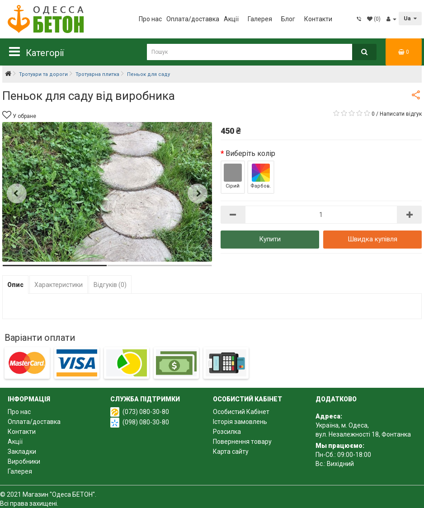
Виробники (24, 461)
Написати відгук (401, 114)
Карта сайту (231, 451)
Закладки (22, 451)
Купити (270, 239)
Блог (288, 19)
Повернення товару (242, 441)
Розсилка (227, 431)
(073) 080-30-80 (145, 411)
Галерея (260, 19)
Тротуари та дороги (43, 74)
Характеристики (58, 284)
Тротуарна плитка (97, 74)
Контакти (318, 19)
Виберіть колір (250, 153)
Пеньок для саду (148, 74)
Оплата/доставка (192, 19)
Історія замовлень (240, 421)
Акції (231, 19)
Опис (15, 284)
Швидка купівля (372, 239)
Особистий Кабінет (241, 411)
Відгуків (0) (110, 284)
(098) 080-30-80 (145, 422)
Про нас (150, 19)
